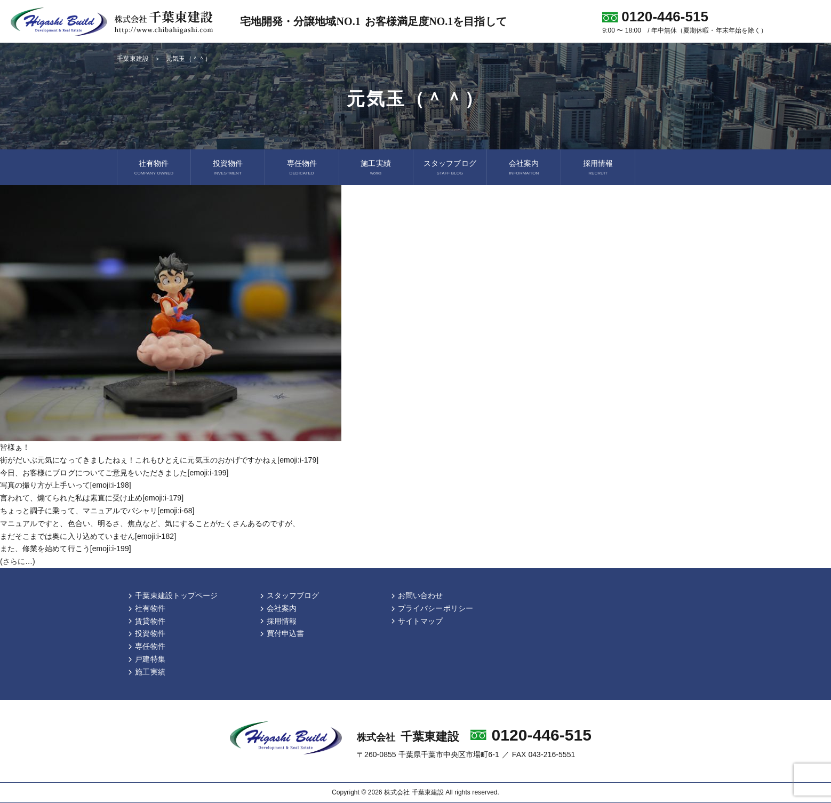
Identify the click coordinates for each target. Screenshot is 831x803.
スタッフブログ (450, 163)
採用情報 (598, 163)
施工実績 (375, 163)
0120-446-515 (542, 735)
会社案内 (524, 163)
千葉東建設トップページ (176, 595)
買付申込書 (285, 633)
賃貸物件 (150, 621)
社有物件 (154, 163)
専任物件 (302, 163)
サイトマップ (420, 621)
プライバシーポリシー (435, 608)
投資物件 (228, 163)
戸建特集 (150, 659)
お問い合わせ (420, 595)
